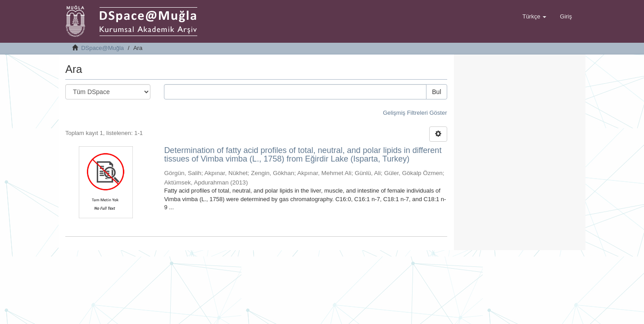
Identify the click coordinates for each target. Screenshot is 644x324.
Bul (436, 91)
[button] (534, 16)
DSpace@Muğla (102, 48)
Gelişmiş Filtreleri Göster (415, 112)
